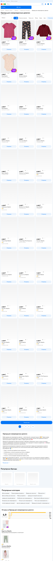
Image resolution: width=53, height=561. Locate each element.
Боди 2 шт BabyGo (7, 531)
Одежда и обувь (8, 10)
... (30, 426)
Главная (2, 10)
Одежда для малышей (25, 10)
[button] (18, 7)
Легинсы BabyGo (6, 546)
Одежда (16, 10)
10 (32, 426)
